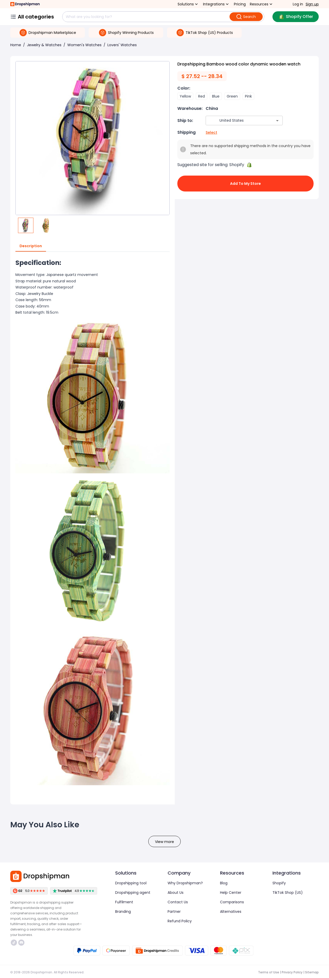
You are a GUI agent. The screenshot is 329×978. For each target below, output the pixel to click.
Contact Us (178, 902)
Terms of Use (268, 972)
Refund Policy (180, 921)
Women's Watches (84, 44)
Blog (223, 883)
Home (15, 44)
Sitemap (312, 972)
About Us (176, 892)
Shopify (279, 883)
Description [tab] (30, 246)
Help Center (230, 892)
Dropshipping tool (131, 883)
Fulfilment (124, 902)
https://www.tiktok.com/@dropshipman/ (14, 942)
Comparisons (232, 902)
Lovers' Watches (122, 44)
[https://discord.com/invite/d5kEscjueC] (21, 942)
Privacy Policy (292, 972)
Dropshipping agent (132, 892)
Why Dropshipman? (185, 883)
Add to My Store (245, 183)
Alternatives (230, 911)
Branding (123, 911)
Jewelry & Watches (44, 44)
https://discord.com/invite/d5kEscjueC (21, 942)
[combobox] (236, 120)
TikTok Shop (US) (287, 892)
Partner (174, 911)
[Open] (277, 120)
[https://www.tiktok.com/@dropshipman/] (14, 942)
